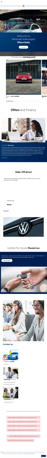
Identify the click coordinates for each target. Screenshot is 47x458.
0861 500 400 (12, 382)
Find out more (4, 157)
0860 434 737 (6, 364)
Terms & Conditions (30, 453)
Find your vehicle (6, 260)
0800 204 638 (12, 384)
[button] (39, 77)
